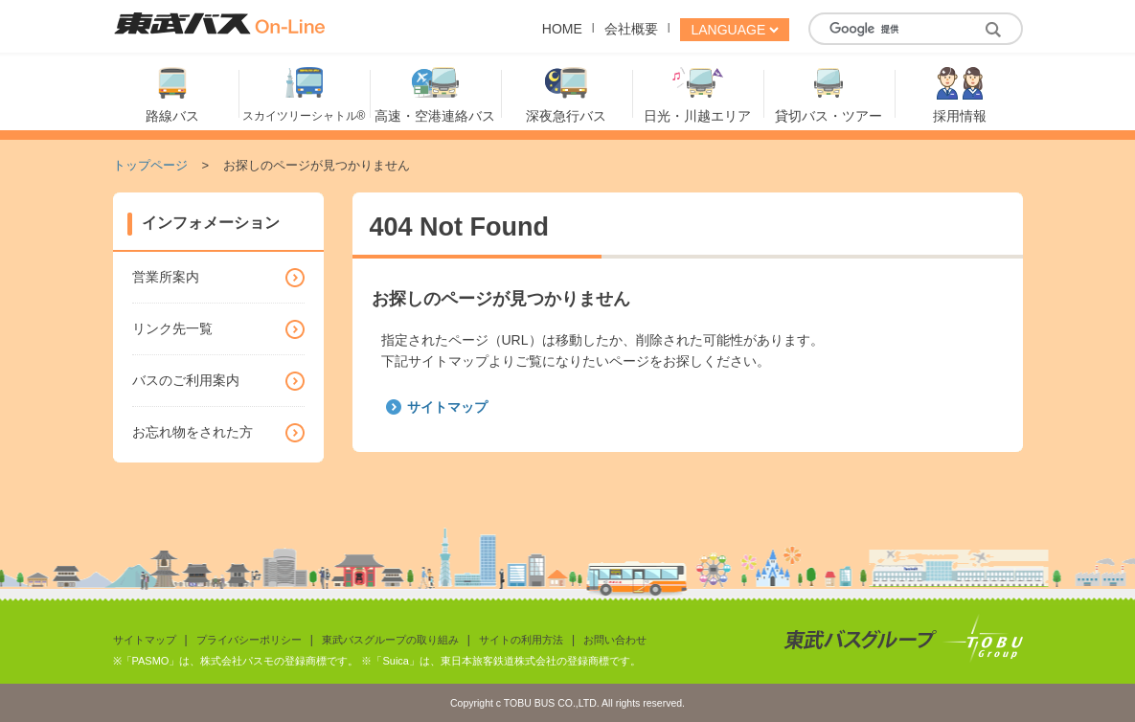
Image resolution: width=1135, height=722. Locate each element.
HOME (562, 28)
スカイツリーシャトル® (304, 116)
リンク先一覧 (172, 328)
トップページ (150, 165)
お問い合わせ (615, 639)
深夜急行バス (566, 116)
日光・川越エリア (697, 116)
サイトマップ (447, 407)
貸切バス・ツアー (828, 116)
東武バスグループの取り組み (390, 639)
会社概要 (631, 28)
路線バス (172, 116)
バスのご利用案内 (185, 380)
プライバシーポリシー (249, 639)
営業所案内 (165, 276)
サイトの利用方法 (521, 639)
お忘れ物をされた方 (192, 432)
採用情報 (960, 116)
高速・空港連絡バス (435, 116)
